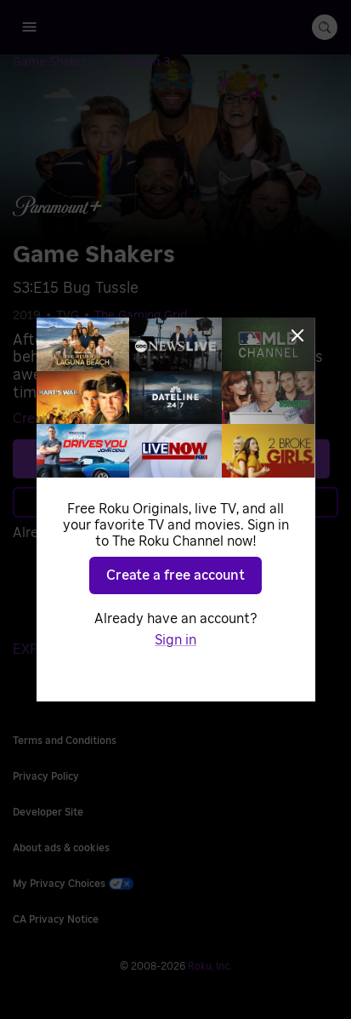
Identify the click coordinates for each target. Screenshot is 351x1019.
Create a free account (175, 575)
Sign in (175, 640)
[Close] (297, 335)
